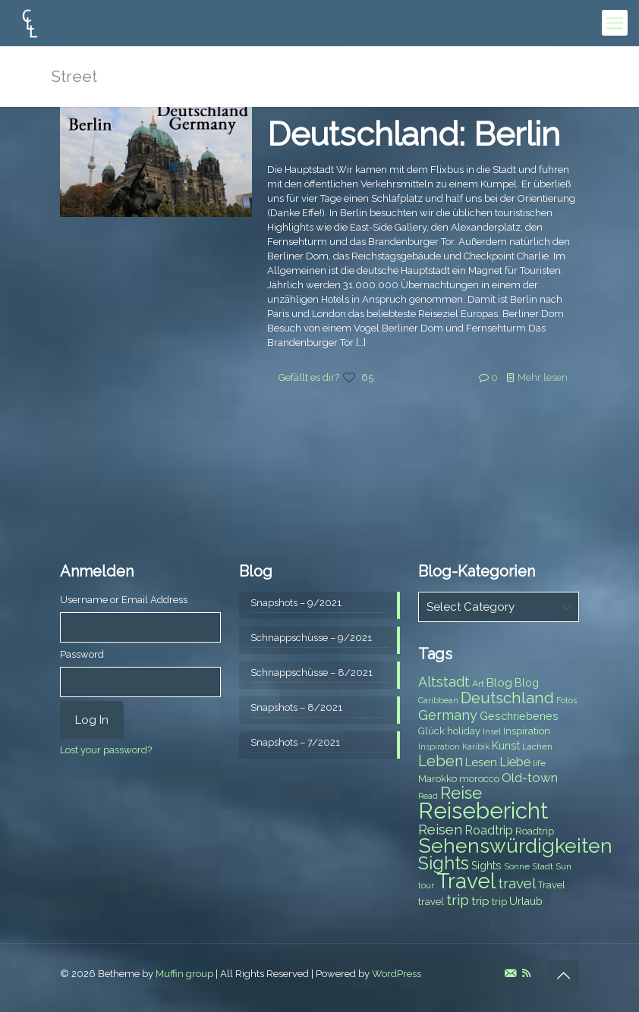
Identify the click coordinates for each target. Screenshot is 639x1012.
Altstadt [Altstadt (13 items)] (444, 682)
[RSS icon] (526, 973)
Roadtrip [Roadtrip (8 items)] (534, 831)
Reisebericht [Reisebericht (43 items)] (483, 810)
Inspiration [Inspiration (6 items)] (439, 746)
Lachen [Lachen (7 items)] (537, 746)
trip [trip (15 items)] (457, 899)
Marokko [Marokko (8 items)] (437, 778)
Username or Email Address (123, 599)
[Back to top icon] (563, 976)
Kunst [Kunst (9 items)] (506, 746)
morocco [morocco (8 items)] (479, 778)
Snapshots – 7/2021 (295, 742)
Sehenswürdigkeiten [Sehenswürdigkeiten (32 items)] (515, 845)
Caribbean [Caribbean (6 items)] (438, 700)
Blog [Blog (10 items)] (499, 683)
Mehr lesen (543, 377)
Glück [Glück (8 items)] (431, 731)
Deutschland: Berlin (413, 134)
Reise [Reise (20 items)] (461, 793)
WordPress (396, 973)
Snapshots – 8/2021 (296, 707)
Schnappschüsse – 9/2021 (311, 637)
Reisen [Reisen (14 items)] (440, 830)
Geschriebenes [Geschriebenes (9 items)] (519, 716)
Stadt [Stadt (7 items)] (542, 866)
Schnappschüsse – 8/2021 (311, 672)
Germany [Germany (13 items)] (447, 715)
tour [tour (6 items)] (426, 885)
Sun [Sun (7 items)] (563, 866)
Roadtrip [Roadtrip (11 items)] (488, 830)
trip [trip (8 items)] (499, 901)
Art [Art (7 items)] (478, 683)
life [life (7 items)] (539, 763)
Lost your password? (106, 750)
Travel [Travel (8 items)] (551, 885)
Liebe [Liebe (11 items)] (514, 762)
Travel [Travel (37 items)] (466, 881)
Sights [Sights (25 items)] (443, 863)
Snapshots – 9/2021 (296, 602)
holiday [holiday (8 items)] (463, 731)
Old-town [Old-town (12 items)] (530, 777)
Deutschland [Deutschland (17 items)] (507, 698)
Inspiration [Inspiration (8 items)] (526, 731)
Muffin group (184, 973)
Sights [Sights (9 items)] (486, 866)
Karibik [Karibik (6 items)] (475, 746)
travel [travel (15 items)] (517, 883)
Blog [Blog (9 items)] (527, 683)
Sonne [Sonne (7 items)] (517, 866)
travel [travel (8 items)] (431, 901)
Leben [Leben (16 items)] (440, 761)
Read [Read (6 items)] (428, 795)
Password (82, 654)
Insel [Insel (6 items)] (492, 731)
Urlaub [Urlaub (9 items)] (526, 901)
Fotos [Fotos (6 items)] (566, 700)
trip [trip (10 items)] (480, 901)
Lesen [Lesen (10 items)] (481, 762)
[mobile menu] (615, 23)
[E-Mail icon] (510, 973)
